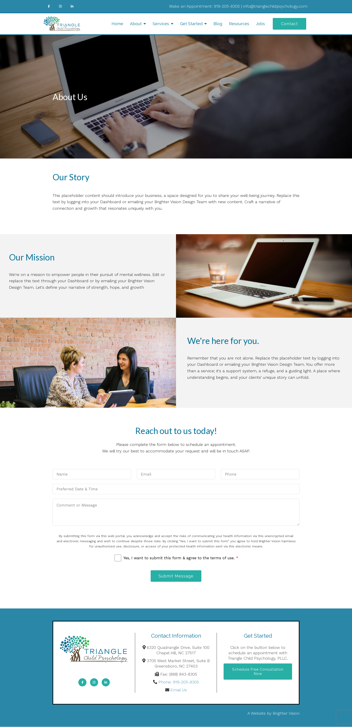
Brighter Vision (286, 713)
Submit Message (176, 576)
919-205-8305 (227, 6)
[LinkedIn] (72, 6)
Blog (217, 23)
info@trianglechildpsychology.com (275, 6)
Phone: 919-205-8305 (178, 682)
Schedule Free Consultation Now (258, 672)
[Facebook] (49, 6)
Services (161, 23)
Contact (289, 23)
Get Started (191, 23)
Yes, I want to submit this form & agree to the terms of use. (180, 558)
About (136, 23)
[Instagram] (60, 6)
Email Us (178, 690)
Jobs (260, 23)
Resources (239, 23)
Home (117, 23)
